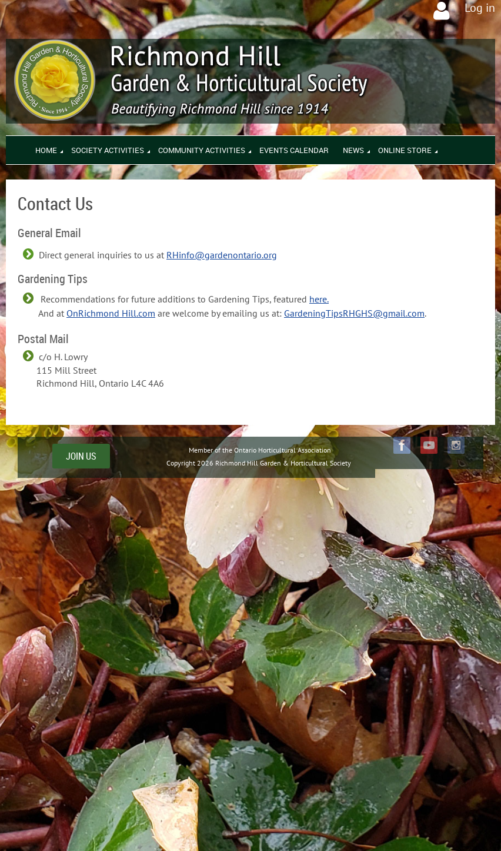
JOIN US (81, 456)
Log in (480, 7)
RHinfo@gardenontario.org (221, 255)
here (318, 299)
